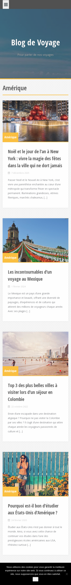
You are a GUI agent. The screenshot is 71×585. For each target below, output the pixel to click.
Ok (35, 579)
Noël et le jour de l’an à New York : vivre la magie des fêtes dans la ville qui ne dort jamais (35, 158)
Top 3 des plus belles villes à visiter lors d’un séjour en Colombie (32, 392)
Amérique (10, 137)
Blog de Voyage (35, 42)
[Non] (66, 574)
